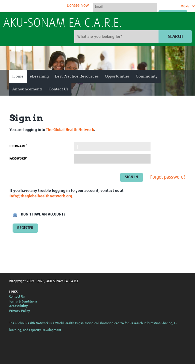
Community (147, 76)
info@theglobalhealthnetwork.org (41, 196)
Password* (19, 158)
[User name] (125, 6)
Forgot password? (167, 177)
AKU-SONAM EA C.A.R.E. (62, 23)
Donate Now (78, 5)
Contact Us (58, 89)
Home (18, 76)
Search (175, 36)
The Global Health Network (49, 6)
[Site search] (117, 36)
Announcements (27, 89)
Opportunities (117, 76)
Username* (18, 146)
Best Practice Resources (77, 76)
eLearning (39, 76)
